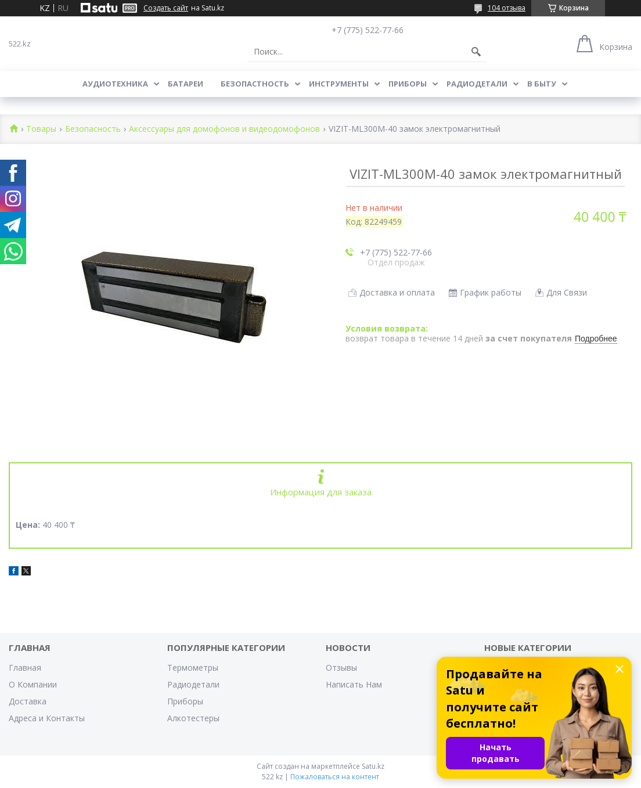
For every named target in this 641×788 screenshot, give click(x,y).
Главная (25, 667)
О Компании (33, 684)
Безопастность (255, 83)
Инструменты (339, 83)
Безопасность (93, 129)
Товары (41, 129)
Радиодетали (476, 83)
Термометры (192, 667)
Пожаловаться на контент (334, 777)
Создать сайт (165, 8)
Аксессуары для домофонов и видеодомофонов (224, 129)
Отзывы (341, 667)
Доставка (27, 701)
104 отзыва (506, 8)
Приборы (407, 83)
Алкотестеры (193, 718)
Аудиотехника (115, 83)
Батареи (185, 83)
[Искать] (476, 52)
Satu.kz (373, 766)
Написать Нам (354, 684)
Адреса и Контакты (47, 718)
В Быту (541, 83)
